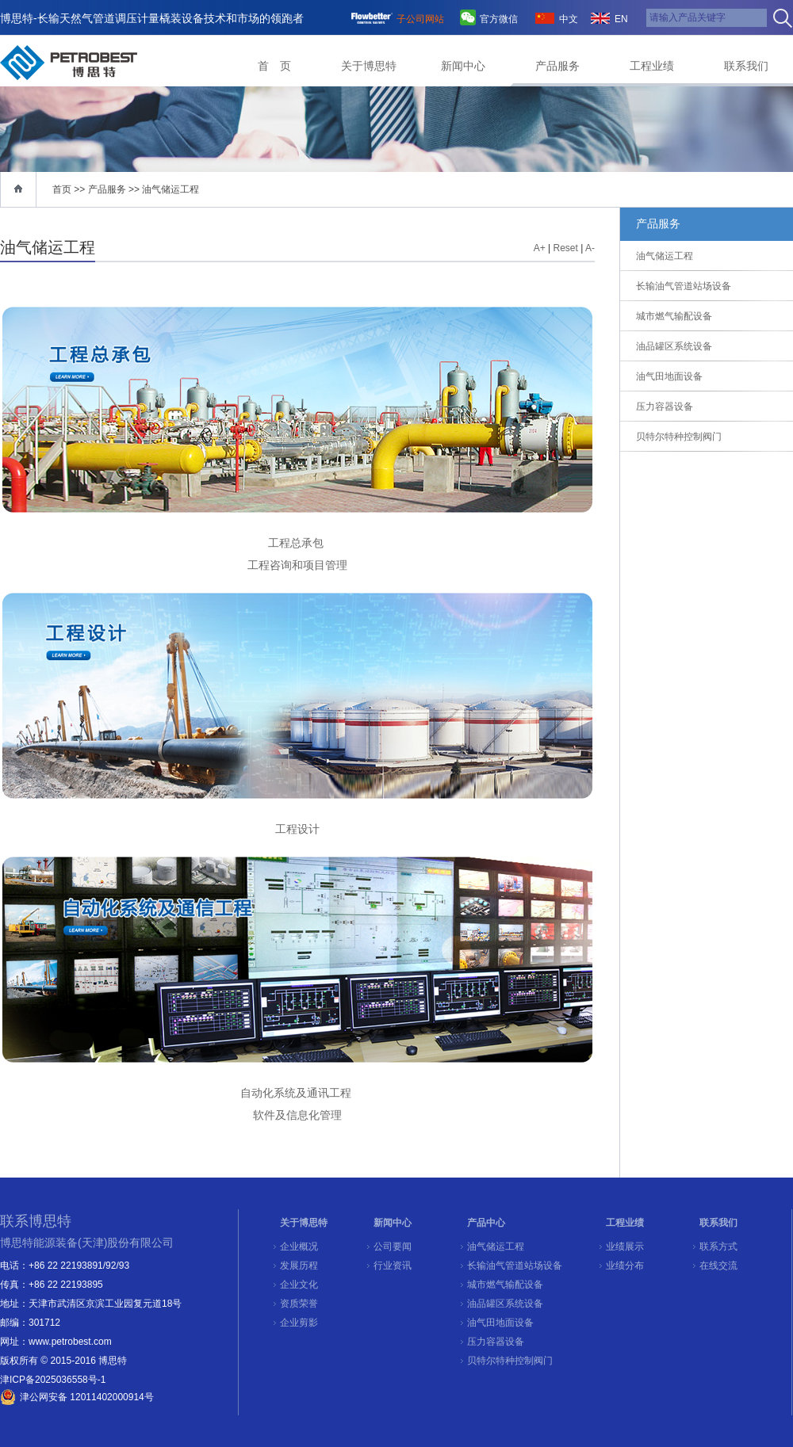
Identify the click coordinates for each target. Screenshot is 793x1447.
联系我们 (746, 66)
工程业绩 (652, 66)
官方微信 (499, 19)
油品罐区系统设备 (505, 1303)
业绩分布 (625, 1265)
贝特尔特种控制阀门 (510, 1360)
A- (590, 248)
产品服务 (557, 66)
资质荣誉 (299, 1303)
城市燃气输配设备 (505, 1284)
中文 (568, 19)
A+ (540, 248)
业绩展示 (625, 1246)
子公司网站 (420, 19)
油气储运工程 (170, 189)
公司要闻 (393, 1246)
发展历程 (299, 1265)
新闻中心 (463, 66)
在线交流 (718, 1265)
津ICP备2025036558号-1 (52, 1379)
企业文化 (299, 1284)
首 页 (274, 66)
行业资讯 (393, 1265)
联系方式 (718, 1246)
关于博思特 (368, 66)
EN (621, 19)
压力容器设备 (495, 1341)
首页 (61, 189)
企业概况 (299, 1246)
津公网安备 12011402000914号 (87, 1397)
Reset (566, 248)
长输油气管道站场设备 (514, 1265)
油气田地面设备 (500, 1322)
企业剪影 (299, 1322)
